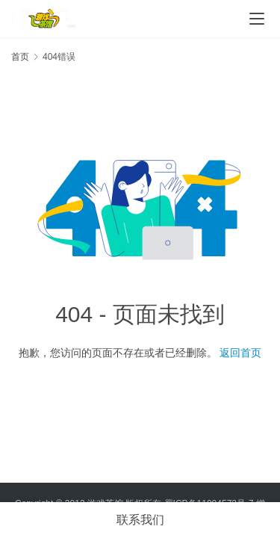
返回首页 (240, 353)
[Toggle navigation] (257, 18)
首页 (20, 57)
